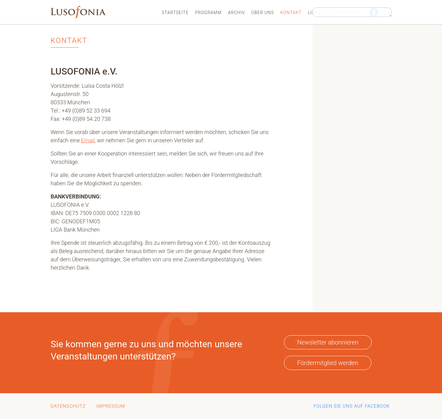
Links (314, 12)
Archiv (236, 12)
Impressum (110, 406)
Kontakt (290, 12)
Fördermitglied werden (327, 363)
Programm (208, 12)
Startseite (175, 12)
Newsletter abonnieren (328, 342)
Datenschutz (68, 406)
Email (88, 140)
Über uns (262, 12)
